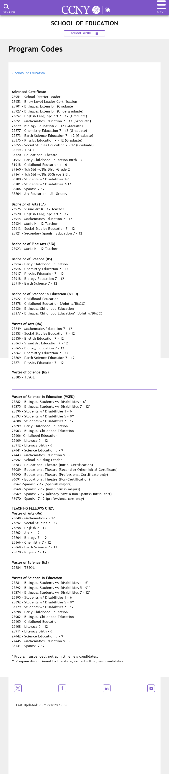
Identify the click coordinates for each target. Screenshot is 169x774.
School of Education (30, 73)
